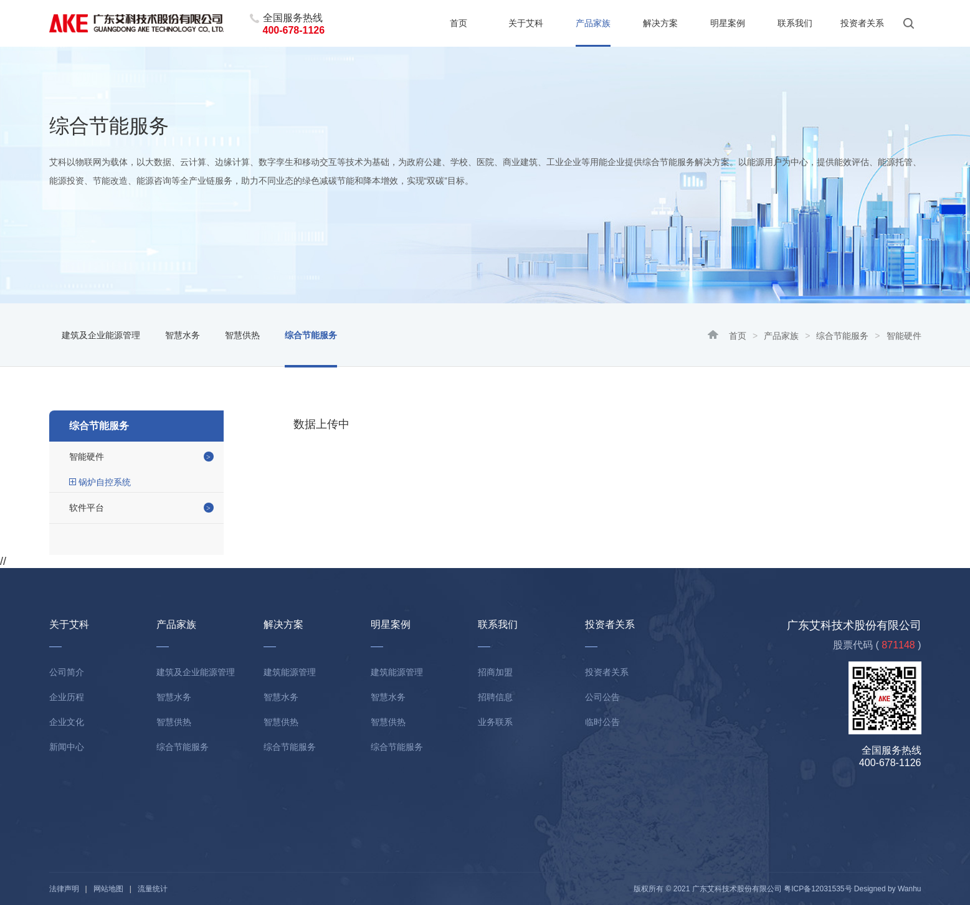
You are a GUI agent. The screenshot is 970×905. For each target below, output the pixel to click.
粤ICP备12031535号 (818, 888)
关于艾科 (525, 23)
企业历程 (66, 697)
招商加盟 (495, 672)
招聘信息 (495, 697)
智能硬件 (86, 457)
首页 (458, 23)
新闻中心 (66, 747)
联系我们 (794, 23)
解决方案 (660, 23)
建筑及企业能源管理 (101, 335)
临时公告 (602, 722)
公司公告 (602, 697)
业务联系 (495, 722)
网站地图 (108, 888)
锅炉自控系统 (104, 482)
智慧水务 (182, 335)
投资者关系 (862, 23)
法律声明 (64, 888)
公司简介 (66, 672)
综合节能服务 (842, 336)
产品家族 (593, 23)
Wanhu (909, 888)
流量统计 (153, 888)
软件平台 (86, 508)
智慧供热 (242, 335)
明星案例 (727, 23)
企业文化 (66, 722)
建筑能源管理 (290, 672)
